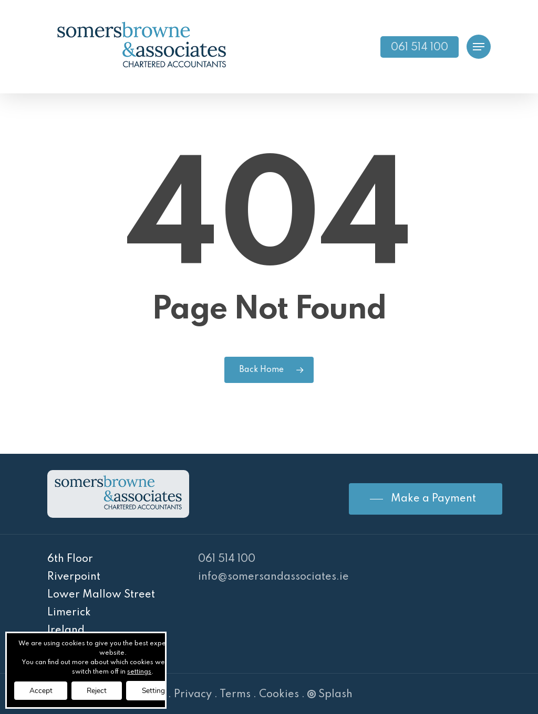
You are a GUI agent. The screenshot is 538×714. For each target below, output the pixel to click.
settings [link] (142, 671)
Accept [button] (41, 690)
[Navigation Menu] (479, 46)
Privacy (193, 694)
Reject (99, 690)
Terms (235, 694)
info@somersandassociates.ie (273, 577)
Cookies (279, 694)
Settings (159, 690)
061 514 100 (226, 559)
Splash (330, 694)
